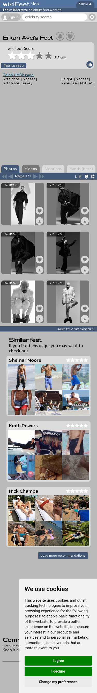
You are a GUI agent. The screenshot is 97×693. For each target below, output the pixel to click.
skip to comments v (75, 329)
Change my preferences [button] (58, 682)
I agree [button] (58, 661)
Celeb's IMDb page (18, 75)
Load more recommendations (63, 555)
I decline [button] (58, 671)
